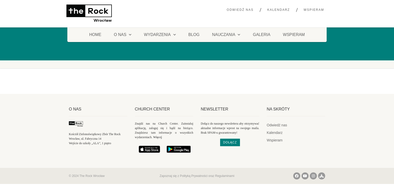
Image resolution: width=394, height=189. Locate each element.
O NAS (122, 35)
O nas (75, 109)
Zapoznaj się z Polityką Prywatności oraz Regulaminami (197, 176)
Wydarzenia (160, 35)
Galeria (261, 34)
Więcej (157, 137)
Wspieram (314, 10)
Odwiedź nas (240, 10)
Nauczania (226, 35)
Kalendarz (278, 10)
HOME (95, 34)
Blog (194, 34)
